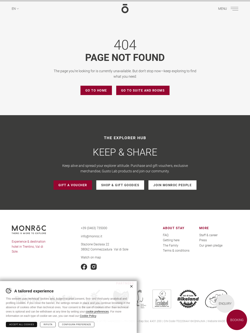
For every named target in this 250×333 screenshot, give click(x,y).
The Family (170, 245)
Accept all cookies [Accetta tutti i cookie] (21, 324)
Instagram (94, 267)
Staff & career (208, 235)
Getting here (171, 240)
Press (203, 240)
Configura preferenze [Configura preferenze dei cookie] (76, 324)
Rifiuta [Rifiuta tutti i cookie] (48, 324)
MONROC (125, 8)
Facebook (84, 267)
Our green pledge (210, 245)
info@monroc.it (91, 236)
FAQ (166, 235)
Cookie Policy (88, 315)
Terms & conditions (176, 250)
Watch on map (91, 257)
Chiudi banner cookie (131, 286)
